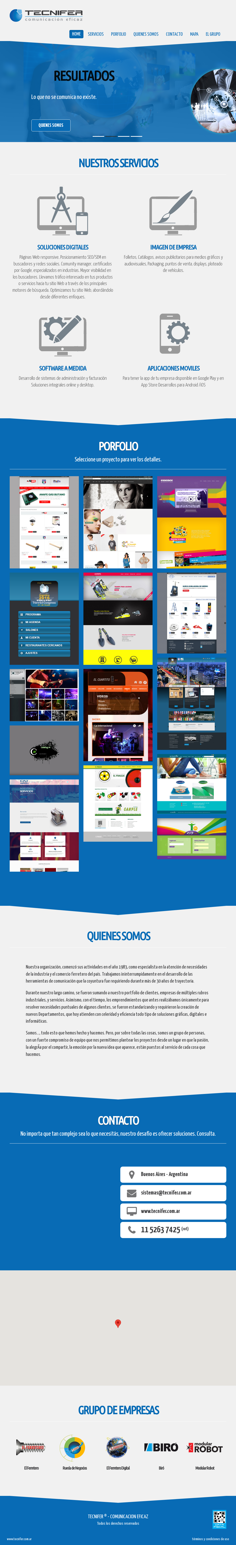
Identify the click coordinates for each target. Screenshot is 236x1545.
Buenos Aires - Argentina (164, 1174)
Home (76, 34)
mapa (194, 34)
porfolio (118, 34)
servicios (96, 34)
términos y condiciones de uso (210, 1539)
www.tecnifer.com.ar (160, 1211)
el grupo (213, 34)
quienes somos (146, 34)
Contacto (174, 34)
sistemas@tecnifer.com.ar (166, 1193)
